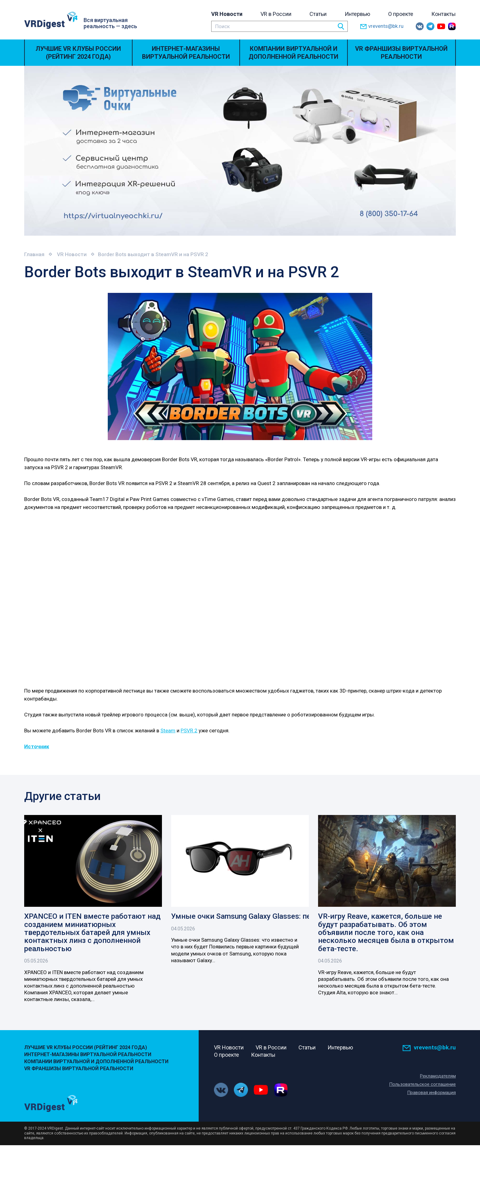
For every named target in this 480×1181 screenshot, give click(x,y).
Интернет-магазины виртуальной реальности (186, 52)
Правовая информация (431, 1092)
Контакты (443, 14)
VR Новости (226, 14)
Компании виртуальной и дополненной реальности (293, 52)
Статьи (318, 14)
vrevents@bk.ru (381, 26)
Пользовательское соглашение (422, 1084)
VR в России (276, 14)
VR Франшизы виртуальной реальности (401, 52)
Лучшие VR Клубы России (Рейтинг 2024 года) (78, 52)
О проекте (400, 14)
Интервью (357, 14)
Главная (34, 254)
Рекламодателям (438, 1076)
